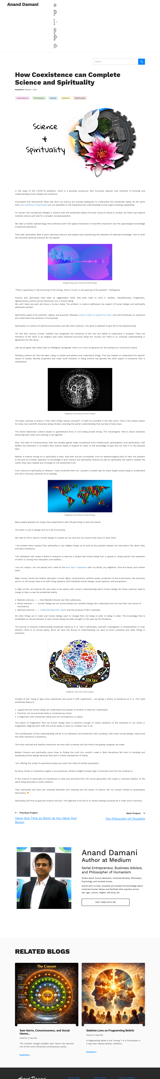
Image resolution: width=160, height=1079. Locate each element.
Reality (53, 55)
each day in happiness (76, 524)
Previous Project (46, 774)
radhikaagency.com (102, 1060)
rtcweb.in (98, 1039)
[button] (113, 4)
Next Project (125, 772)
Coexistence (22, 55)
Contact (148, 4)
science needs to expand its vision (95, 272)
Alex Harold (124, 1053)
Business (101, 4)
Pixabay (94, 240)
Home (91, 4)
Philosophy (39, 55)
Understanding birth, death (53, 567)
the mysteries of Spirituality (34, 162)
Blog (113, 4)
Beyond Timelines (78, 240)
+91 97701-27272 (29, 1056)
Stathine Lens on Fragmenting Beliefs (110, 987)
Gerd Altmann (78, 370)
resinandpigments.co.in (103, 1055)
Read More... (25, 1012)
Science (65, 55)
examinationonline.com (103, 1044)
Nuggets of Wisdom (130, 4)
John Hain (78, 649)
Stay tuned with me (98, 859)
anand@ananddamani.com (33, 1051)
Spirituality (80, 55)
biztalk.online (99, 1049)
